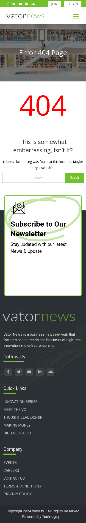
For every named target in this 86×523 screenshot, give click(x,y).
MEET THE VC (14, 409)
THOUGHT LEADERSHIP (22, 417)
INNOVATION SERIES (20, 402)
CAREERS (11, 470)
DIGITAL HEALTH (17, 433)
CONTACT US (14, 478)
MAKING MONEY (17, 425)
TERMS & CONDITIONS (22, 486)
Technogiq (50, 516)
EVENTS (10, 462)
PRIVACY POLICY (17, 494)
